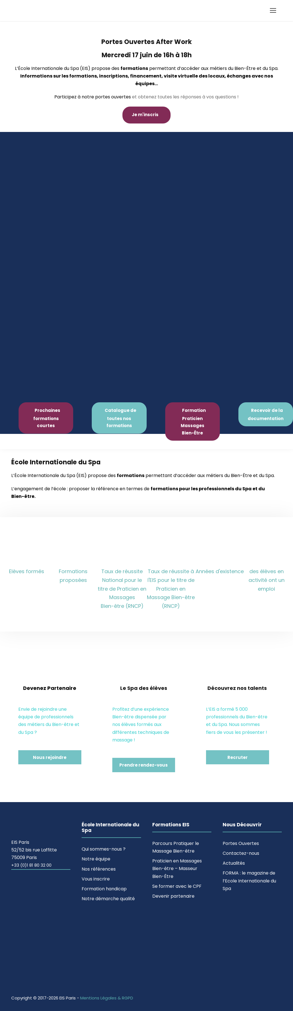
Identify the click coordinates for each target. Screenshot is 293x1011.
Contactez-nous (241, 853)
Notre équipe (96, 859)
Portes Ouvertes (241, 843)
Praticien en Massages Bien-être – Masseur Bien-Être (177, 868)
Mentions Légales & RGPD (106, 998)
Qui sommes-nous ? (104, 849)
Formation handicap (104, 889)
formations (134, 68)
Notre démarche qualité (108, 898)
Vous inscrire (96, 879)
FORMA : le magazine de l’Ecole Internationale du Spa (249, 880)
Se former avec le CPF (177, 886)
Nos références (99, 869)
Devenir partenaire (173, 896)
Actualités (234, 863)
